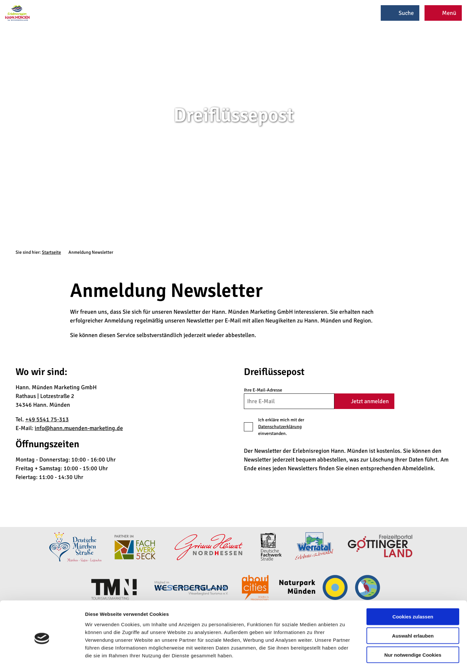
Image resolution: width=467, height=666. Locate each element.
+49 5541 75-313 (47, 419)
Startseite (51, 252)
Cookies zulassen (412, 586)
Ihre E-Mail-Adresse (263, 390)
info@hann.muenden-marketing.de (79, 428)
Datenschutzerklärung (280, 426)
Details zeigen (345, 653)
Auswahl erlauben (413, 605)
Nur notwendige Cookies (412, 624)
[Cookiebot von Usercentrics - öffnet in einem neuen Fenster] (42, 653)
